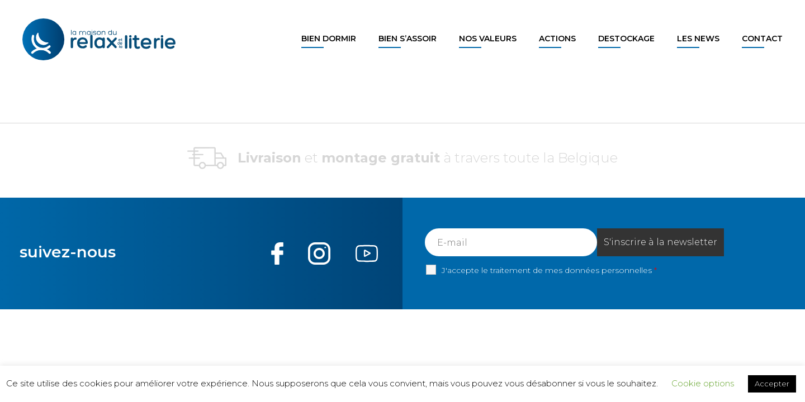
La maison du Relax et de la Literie (102, 39)
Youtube (366, 253)
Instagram (319, 253)
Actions (557, 39)
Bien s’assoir (407, 39)
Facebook (277, 253)
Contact (762, 39)
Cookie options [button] (702, 383)
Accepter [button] (772, 383)
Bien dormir (328, 39)
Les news (698, 39)
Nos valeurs (488, 39)
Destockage (626, 39)
